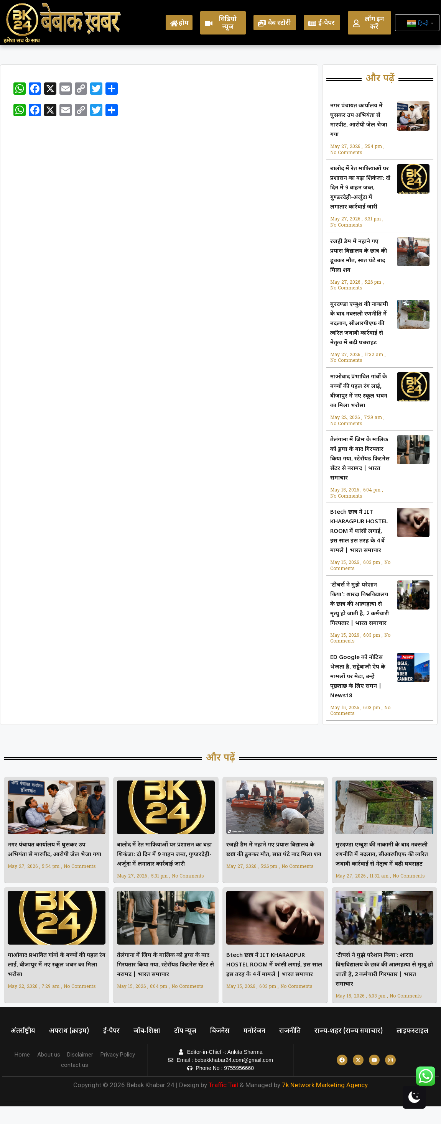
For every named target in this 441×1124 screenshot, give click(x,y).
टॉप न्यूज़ (192, 1031)
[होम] (174, 23)
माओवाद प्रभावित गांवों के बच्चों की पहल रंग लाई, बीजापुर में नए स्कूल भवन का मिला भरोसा (56, 965)
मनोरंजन (264, 1031)
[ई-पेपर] (312, 23)
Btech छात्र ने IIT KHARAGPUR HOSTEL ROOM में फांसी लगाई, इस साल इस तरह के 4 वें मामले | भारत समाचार (359, 531)
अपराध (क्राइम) (71, 1031)
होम (184, 23)
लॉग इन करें (374, 23)
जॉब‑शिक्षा (151, 1031)
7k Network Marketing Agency (325, 1102)
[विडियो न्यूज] (208, 23)
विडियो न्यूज (228, 23)
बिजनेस (227, 1031)
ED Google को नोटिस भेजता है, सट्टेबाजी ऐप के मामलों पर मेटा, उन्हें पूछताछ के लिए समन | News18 (357, 677)
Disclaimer (80, 1072)
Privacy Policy (118, 1072)
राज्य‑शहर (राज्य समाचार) (361, 1031)
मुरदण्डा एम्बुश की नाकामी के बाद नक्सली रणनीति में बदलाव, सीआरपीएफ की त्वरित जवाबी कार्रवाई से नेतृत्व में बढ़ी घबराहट (359, 324)
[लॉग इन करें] (356, 23)
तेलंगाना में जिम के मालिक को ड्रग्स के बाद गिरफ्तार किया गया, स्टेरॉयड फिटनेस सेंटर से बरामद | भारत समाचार (360, 459)
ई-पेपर (326, 23)
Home (21, 1072)
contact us (74, 1082)
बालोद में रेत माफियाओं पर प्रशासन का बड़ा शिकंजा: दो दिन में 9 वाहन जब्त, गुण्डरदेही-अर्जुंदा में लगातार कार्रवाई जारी (360, 188)
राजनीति (300, 1031)
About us (48, 1072)
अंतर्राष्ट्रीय (24, 1031)
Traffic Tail (223, 1102)
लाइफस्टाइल (27, 1049)
